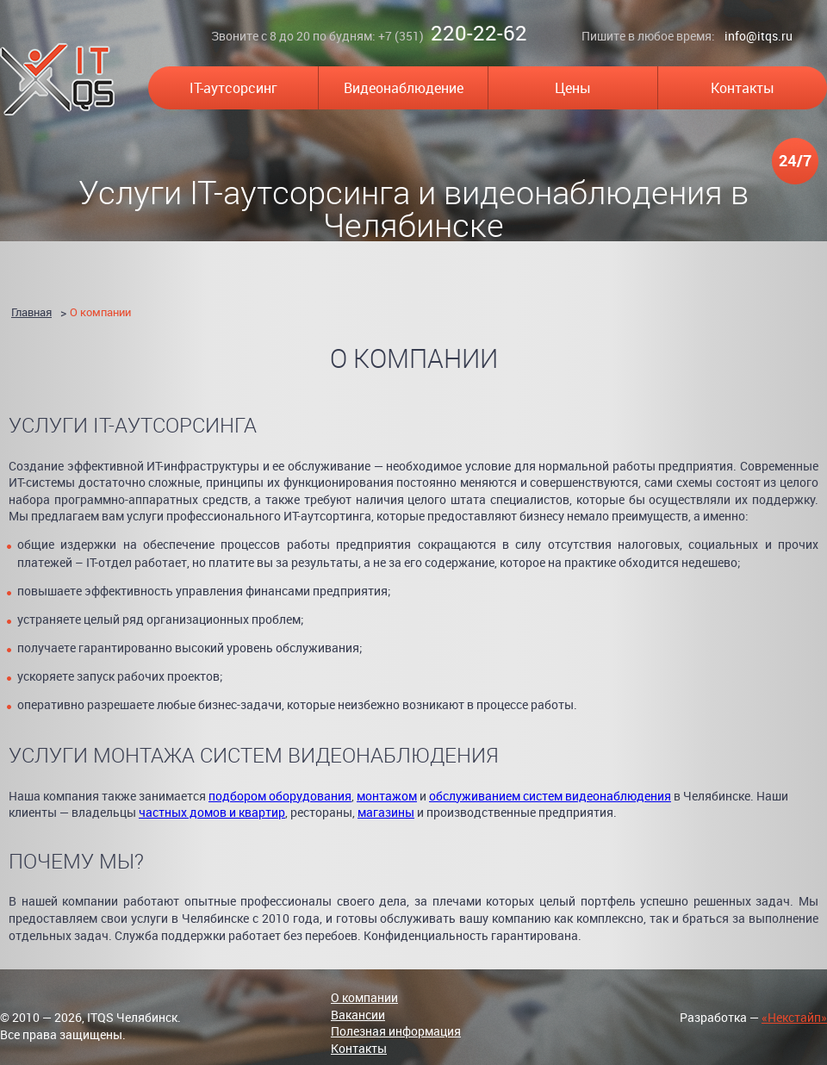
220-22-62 (479, 33)
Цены (573, 87)
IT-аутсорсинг (233, 87)
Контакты (742, 87)
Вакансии (358, 1014)
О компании (100, 312)
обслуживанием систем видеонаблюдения (550, 796)
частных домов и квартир (212, 812)
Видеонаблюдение (403, 87)
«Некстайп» (794, 1017)
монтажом (387, 796)
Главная (31, 312)
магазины (386, 812)
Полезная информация (396, 1031)
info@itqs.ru (758, 36)
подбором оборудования (279, 796)
